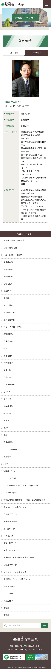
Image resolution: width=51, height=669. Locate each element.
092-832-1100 (16, 649)
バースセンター (10, 492)
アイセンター (9, 535)
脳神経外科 (8, 406)
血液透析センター (11, 564)
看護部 (6, 607)
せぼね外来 (8, 593)
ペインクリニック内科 (13, 326)
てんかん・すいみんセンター (16, 507)
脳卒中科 (7, 391)
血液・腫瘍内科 (10, 247)
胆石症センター (10, 528)
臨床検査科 (8, 341)
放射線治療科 (9, 319)
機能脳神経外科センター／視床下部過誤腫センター (25, 499)
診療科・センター (25, 233)
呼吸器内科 (8, 276)
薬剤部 (6, 615)
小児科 (6, 298)
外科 (5, 348)
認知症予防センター (12, 514)
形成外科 (7, 413)
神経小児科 (8, 305)
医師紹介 (37, 52)
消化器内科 (8, 262)
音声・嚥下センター (12, 543)
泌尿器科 (7, 456)
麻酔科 (6, 463)
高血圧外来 (8, 600)
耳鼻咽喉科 (8, 442)
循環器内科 (8, 283)
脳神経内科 (8, 269)
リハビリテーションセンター (16, 571)
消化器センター (10, 521)
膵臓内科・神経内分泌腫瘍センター (19, 557)
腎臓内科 (7, 290)
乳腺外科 (7, 370)
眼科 (5, 435)
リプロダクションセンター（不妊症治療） (22, 485)
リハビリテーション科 (13, 449)
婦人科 (6, 427)
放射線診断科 (9, 312)
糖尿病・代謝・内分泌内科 (15, 240)
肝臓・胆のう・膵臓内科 (14, 254)
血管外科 (7, 377)
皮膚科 (6, 420)
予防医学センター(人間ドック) (17, 579)
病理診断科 (8, 334)
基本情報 (14, 52)
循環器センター (10, 471)
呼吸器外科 (8, 363)
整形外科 (7, 399)
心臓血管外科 (9, 384)
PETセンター (9, 586)
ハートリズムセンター (13, 478)
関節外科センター (11, 550)
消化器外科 (8, 355)
